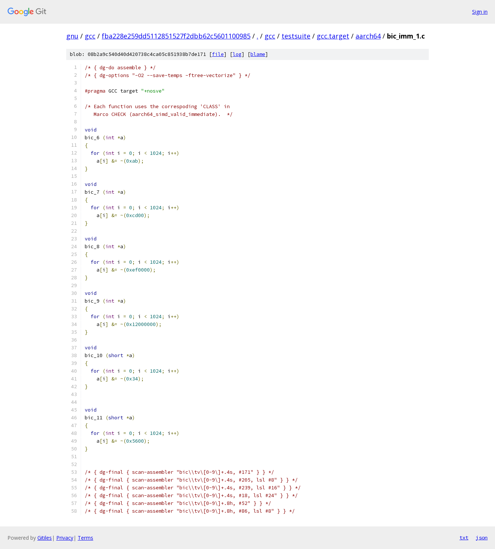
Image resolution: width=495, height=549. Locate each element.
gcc (90, 35)
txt (463, 537)
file (218, 54)
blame (257, 54)
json (482, 537)
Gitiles (44, 537)
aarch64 (368, 35)
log (237, 54)
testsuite (296, 35)
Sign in (480, 11)
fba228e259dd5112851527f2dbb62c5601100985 (176, 35)
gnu (72, 35)
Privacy (64, 537)
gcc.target (333, 35)
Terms (85, 537)
